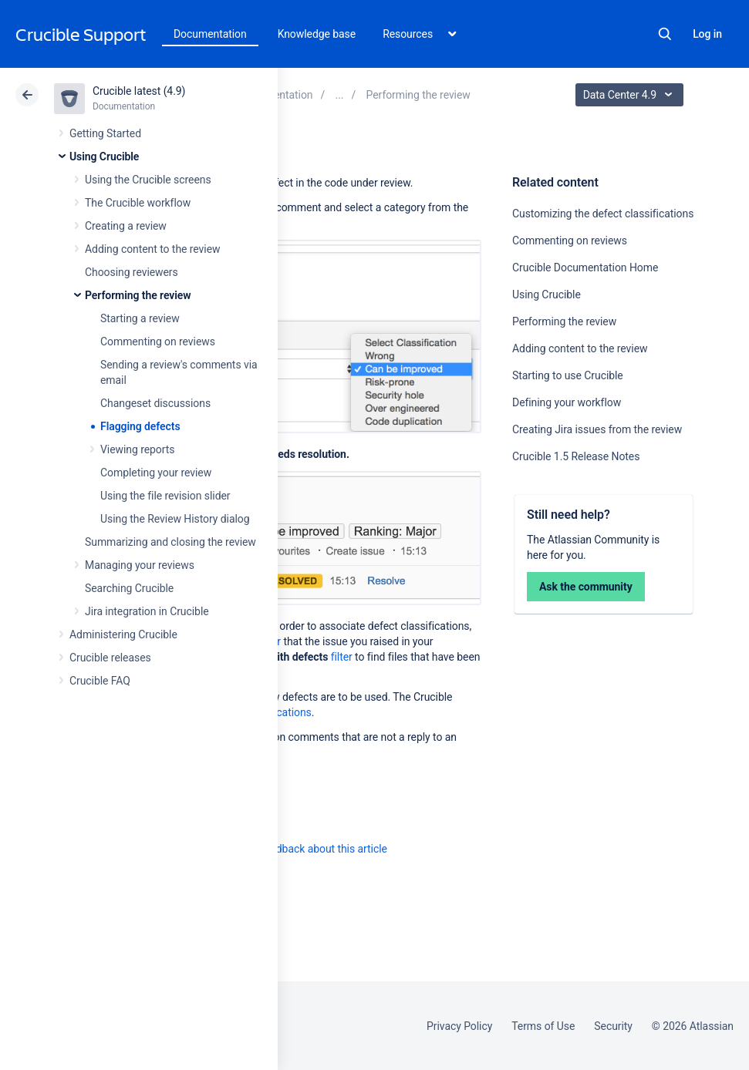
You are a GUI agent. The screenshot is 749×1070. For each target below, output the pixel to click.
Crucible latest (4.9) (139, 91)
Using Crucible (104, 156)
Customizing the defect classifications (602, 213)
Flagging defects (140, 426)
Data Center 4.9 (631, 95)
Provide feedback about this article (305, 849)
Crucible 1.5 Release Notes (575, 456)
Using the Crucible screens (148, 179)
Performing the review (138, 295)
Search (665, 34)
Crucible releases (110, 657)
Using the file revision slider (165, 496)
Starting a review (140, 318)
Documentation (210, 34)
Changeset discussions (155, 403)
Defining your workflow (566, 402)
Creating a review (126, 226)
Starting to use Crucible (567, 375)
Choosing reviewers (131, 272)
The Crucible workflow (138, 203)
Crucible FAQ (99, 681)
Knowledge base (317, 34)
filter (342, 657)
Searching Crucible (129, 588)
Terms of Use (543, 1026)
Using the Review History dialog (175, 519)
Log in (707, 34)
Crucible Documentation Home (585, 267)
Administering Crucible (123, 634)
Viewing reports (137, 449)
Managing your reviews (139, 565)
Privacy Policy (459, 1026)
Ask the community (586, 586)
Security (613, 1026)
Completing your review (155, 472)
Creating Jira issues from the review (597, 429)
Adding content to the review (152, 249)
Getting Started (105, 133)
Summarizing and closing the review (170, 542)
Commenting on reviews (157, 341)
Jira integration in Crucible (147, 611)
